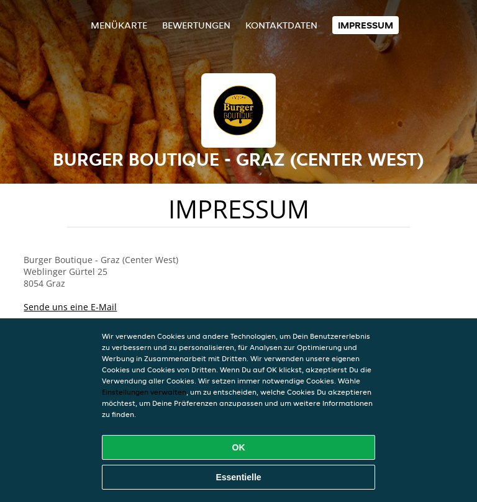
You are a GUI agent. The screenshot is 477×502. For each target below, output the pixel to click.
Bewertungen (196, 25)
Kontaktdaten (281, 25)
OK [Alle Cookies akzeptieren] (238, 447)
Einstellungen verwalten (144, 392)
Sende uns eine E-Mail (70, 307)
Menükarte (119, 25)
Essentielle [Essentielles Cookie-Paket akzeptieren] (238, 477)
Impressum (365, 25)
